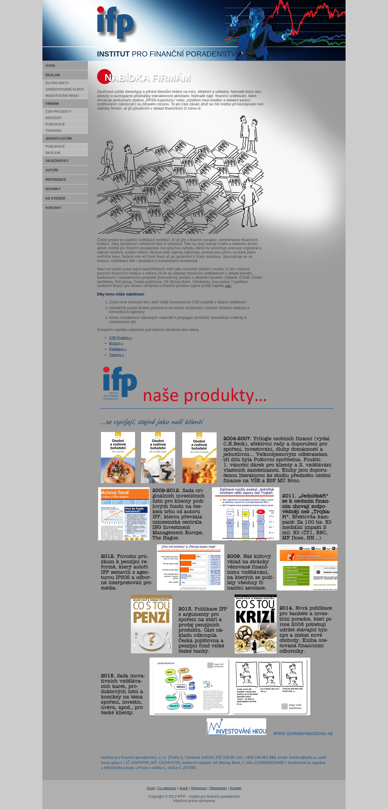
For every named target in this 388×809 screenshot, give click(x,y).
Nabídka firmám (147, 77)
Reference (55, 179)
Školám (52, 75)
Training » (116, 355)
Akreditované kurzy (64, 89)
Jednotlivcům (58, 138)
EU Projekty (57, 83)
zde (227, 286)
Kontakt (53, 208)
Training (53, 130)
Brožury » (116, 343)
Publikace (55, 124)
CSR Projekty (58, 111)
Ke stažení (55, 198)
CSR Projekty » (120, 338)
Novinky (53, 189)
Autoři (51, 170)
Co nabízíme (167, 788)
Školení (52, 153)
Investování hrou (62, 95)
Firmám (52, 103)
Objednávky (57, 160)
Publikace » (117, 349)
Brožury (53, 118)
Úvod (50, 65)
